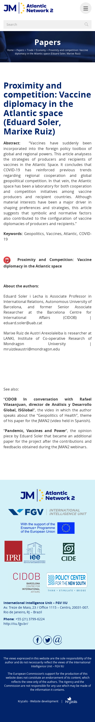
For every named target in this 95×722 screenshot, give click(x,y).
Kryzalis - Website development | (47, 701)
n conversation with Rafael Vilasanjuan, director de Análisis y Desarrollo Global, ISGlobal (47, 404)
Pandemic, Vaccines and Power (35, 430)
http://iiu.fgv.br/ (15, 623)
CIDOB (11, 399)
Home (10, 50)
